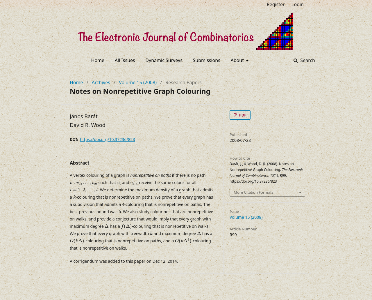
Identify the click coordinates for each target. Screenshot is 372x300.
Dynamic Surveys (164, 60)
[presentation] (83, 183)
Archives (101, 82)
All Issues (125, 60)
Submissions (206, 60)
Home (98, 60)
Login (297, 4)
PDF (242, 115)
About (238, 60)
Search (307, 60)
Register (276, 4)
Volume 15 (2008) (138, 82)
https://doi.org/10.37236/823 (107, 139)
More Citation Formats (253, 192)
